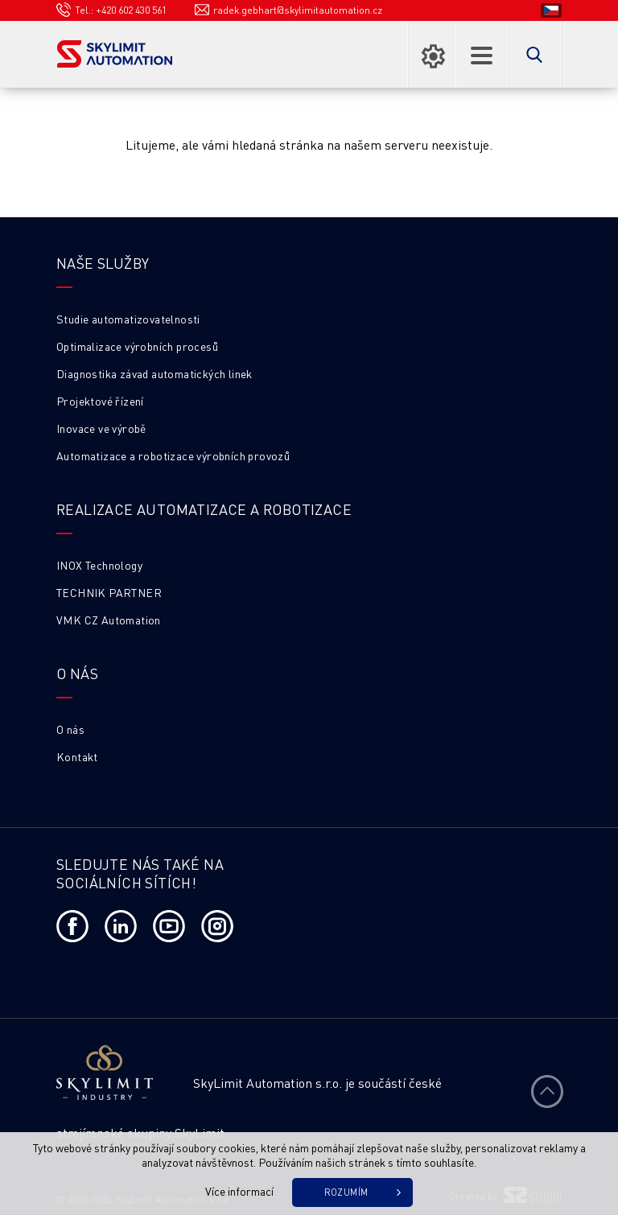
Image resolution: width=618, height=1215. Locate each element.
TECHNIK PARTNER (109, 592)
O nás (70, 729)
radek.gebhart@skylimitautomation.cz (297, 10)
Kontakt (77, 756)
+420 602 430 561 (131, 10)
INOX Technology (99, 565)
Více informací (239, 1191)
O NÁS (77, 673)
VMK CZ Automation (108, 619)
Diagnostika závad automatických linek (154, 373)
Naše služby (102, 262)
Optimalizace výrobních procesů (137, 346)
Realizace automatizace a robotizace (204, 509)
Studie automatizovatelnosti (128, 318)
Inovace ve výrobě (101, 428)
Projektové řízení (100, 400)
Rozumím (346, 1192)
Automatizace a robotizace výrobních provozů (173, 455)
